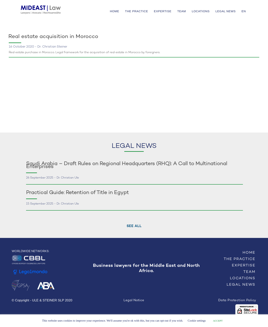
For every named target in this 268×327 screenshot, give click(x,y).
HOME (114, 11)
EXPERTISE (162, 11)
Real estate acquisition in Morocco (53, 37)
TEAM (181, 11)
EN (244, 11)
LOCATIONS (201, 11)
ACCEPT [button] (218, 320)
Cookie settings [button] (197, 320)
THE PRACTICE (136, 11)
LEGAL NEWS (225, 11)
